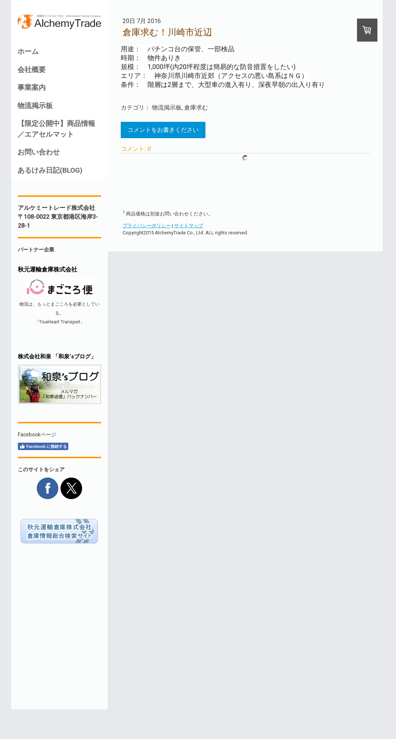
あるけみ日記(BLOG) (49, 170)
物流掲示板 (35, 105)
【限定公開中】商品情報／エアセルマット (56, 129)
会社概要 (31, 69)
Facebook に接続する (43, 446)
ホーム (28, 51)
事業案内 (31, 87)
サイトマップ (188, 225)
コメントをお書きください (163, 129)
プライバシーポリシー (147, 225)
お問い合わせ (38, 152)
